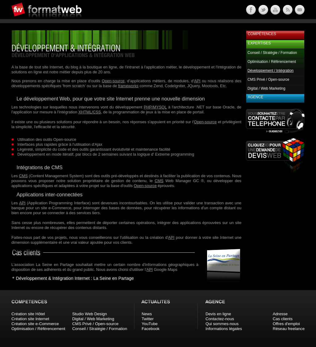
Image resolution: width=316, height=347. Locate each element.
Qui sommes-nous (222, 323)
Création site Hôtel (28, 314)
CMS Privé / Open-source (268, 79)
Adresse (280, 314)
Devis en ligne (218, 314)
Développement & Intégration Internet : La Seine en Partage (75, 278)
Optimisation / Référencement (271, 61)
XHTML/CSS (89, 112)
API (197, 81)
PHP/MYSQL (155, 107)
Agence (255, 97)
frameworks (128, 86)
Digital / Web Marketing (266, 88)
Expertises (259, 43)
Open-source (113, 81)
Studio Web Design (89, 314)
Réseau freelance (289, 328)
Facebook (151, 328)
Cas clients (283, 318)
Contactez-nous (220, 318)
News (147, 314)
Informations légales (224, 328)
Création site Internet (30, 318)
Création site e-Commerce (35, 323)
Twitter (148, 318)
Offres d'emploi (286, 323)
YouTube (150, 323)
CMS (23, 176)
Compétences (262, 34)
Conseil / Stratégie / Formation (272, 53)
